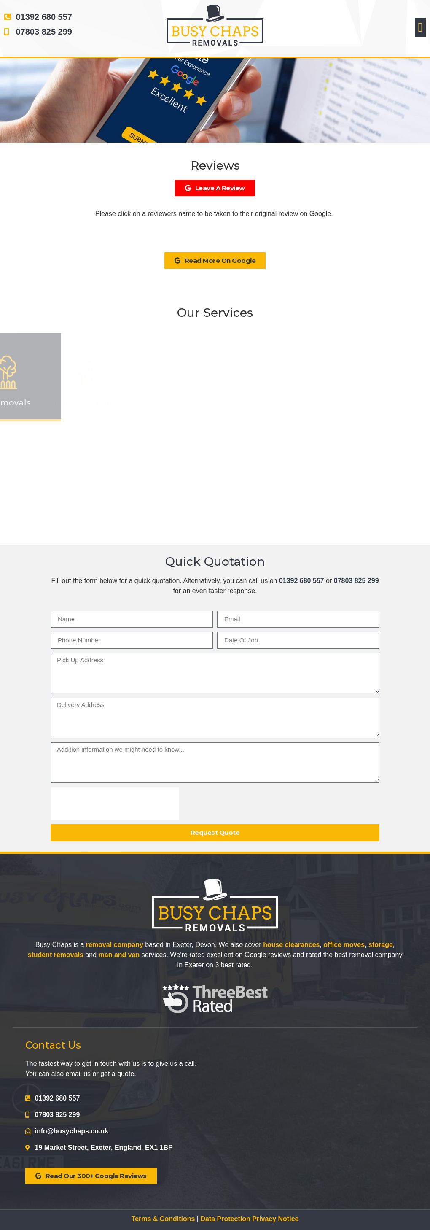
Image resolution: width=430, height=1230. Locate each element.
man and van (119, 954)
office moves (344, 944)
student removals (55, 954)
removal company (114, 944)
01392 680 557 (301, 580)
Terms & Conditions (163, 1218)
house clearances (291, 944)
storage (380, 944)
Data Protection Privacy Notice (249, 1218)
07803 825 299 (356, 580)
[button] (420, 27)
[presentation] (115, 803)
